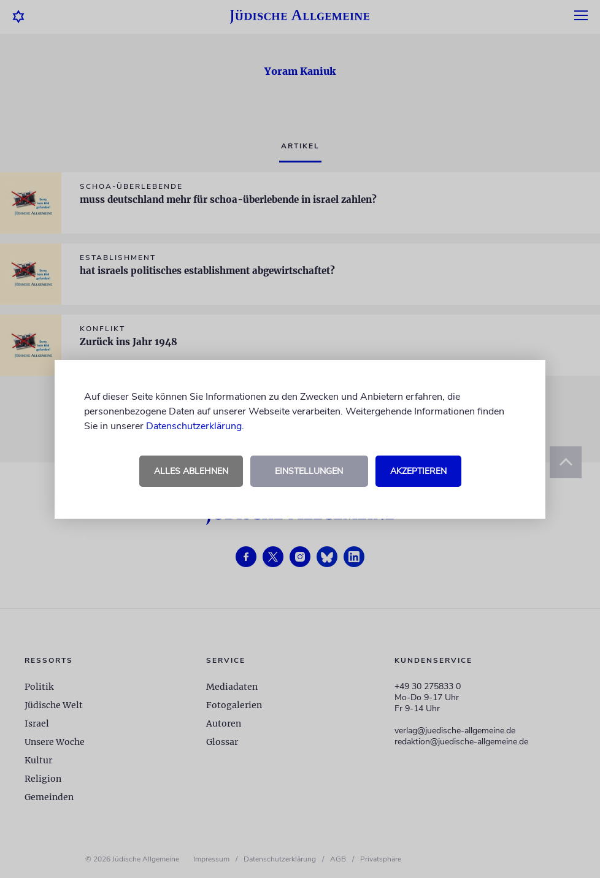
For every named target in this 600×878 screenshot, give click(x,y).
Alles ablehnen (191, 471)
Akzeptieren (418, 471)
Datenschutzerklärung (194, 426)
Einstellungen (309, 471)
